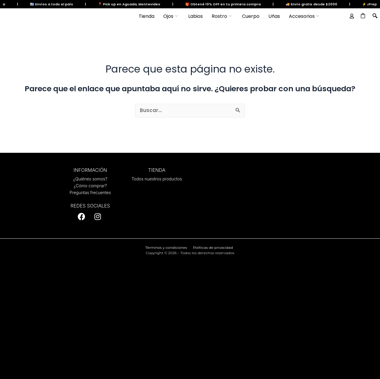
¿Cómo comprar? (90, 185)
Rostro (221, 16)
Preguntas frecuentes (90, 192)
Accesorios (304, 16)
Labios (195, 16)
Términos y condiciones (166, 247)
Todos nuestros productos (157, 178)
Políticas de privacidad (213, 247)
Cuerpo (250, 16)
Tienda (146, 16)
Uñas (274, 16)
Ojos (170, 16)
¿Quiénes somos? (90, 178)
